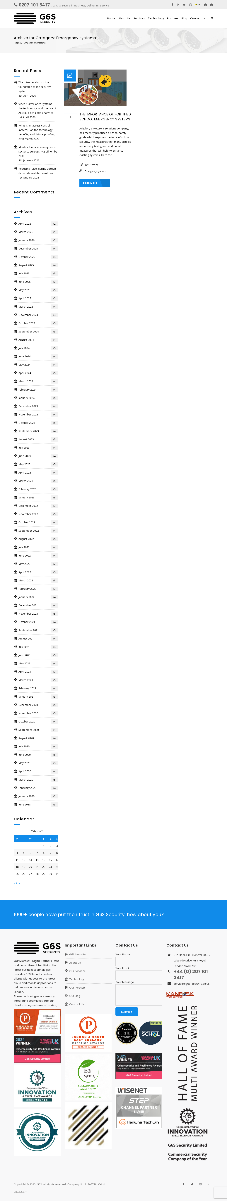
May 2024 (38, 365)
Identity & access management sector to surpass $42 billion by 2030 (37, 151)
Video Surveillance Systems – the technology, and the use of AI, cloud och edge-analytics (37, 108)
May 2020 (38, 763)
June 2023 (38, 456)
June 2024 (38, 356)
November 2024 (38, 315)
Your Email (122, 968)
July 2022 (38, 547)
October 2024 (38, 323)
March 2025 (38, 306)
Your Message (124, 982)
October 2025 (38, 257)
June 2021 (38, 655)
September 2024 (38, 331)
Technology (156, 18)
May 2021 (38, 663)
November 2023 (38, 414)
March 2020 (38, 779)
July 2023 (38, 448)
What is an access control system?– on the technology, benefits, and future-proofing (36, 130)
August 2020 (38, 738)
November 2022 (38, 514)
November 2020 (38, 713)
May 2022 (38, 564)
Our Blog (74, 996)
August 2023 (38, 439)
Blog (184, 18)
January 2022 (38, 597)
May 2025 (38, 290)
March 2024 (38, 381)
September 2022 (38, 530)
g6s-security (91, 164)
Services (139, 18)
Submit (126, 1011)
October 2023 (38, 423)
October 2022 (38, 522)
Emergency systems (34, 42)
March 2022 (38, 580)
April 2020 (38, 771)
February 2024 (38, 389)
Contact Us (198, 18)
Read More (95, 182)
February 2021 (38, 688)
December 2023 (38, 406)
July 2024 (38, 348)
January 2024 (38, 398)
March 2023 (38, 481)
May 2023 (38, 464)
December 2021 (38, 605)
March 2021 (38, 680)
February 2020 (38, 788)
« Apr (17, 883)
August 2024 (38, 340)
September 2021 (38, 630)
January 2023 (38, 497)
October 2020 (38, 721)
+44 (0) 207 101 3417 (191, 974)
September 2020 (38, 730)
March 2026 (38, 232)
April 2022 (38, 572)
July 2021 (38, 647)
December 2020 (38, 705)
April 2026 (38, 223)
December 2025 (38, 248)
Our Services (77, 971)
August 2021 (38, 638)
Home (111, 18)
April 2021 (38, 672)
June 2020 (38, 755)
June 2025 (38, 282)
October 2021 (38, 622)
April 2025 (38, 298)
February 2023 (38, 489)
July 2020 (38, 746)
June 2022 (38, 555)
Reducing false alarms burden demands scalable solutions (37, 171)
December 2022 (38, 506)
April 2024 (38, 373)
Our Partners (77, 987)
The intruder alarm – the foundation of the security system (34, 87)
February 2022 (38, 589)
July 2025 (38, 273)
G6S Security (77, 954)
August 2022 (38, 539)
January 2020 (38, 796)
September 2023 (38, 431)
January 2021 (38, 696)
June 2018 (38, 804)
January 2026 (38, 240)
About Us (124, 18)
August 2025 (38, 265)
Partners (173, 18)
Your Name (122, 954)
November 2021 (38, 613)
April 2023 (38, 472)
